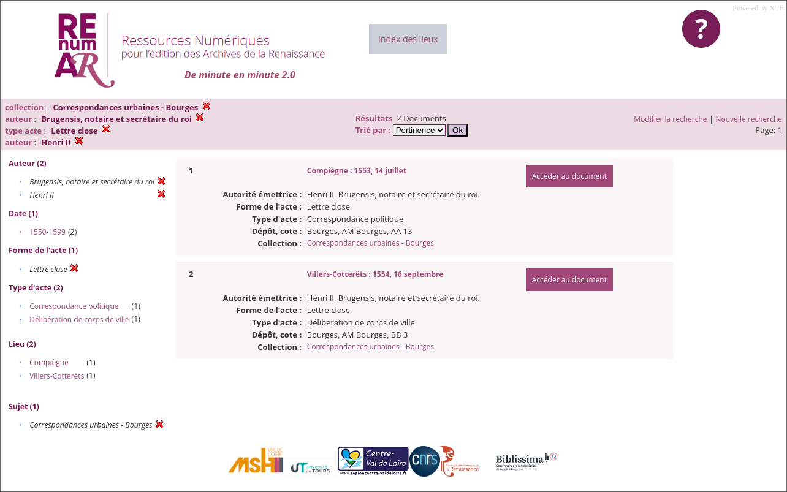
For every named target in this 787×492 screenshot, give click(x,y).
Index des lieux (408, 39)
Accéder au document (569, 176)
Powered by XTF (757, 8)
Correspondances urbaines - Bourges (370, 243)
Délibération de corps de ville (79, 319)
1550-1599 (47, 232)
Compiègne (49, 362)
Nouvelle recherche (749, 119)
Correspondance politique (73, 306)
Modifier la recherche (670, 119)
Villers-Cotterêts (56, 376)
